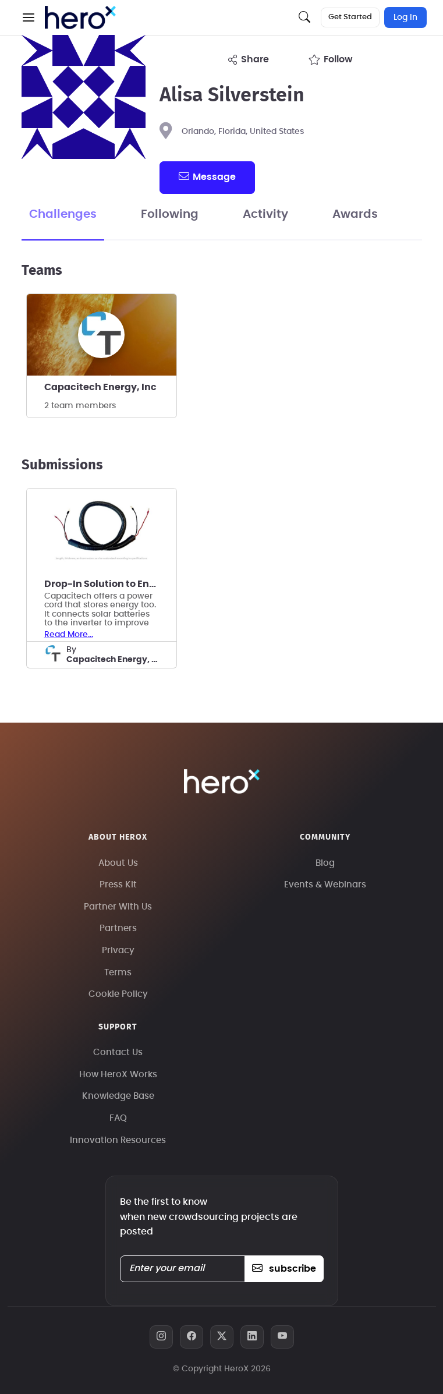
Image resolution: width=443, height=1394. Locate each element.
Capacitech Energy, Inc (100, 387)
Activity (265, 214)
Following (170, 214)
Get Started (350, 17)
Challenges (63, 214)
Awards (355, 214)
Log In (405, 17)
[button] (28, 17)
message (207, 176)
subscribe (284, 1269)
